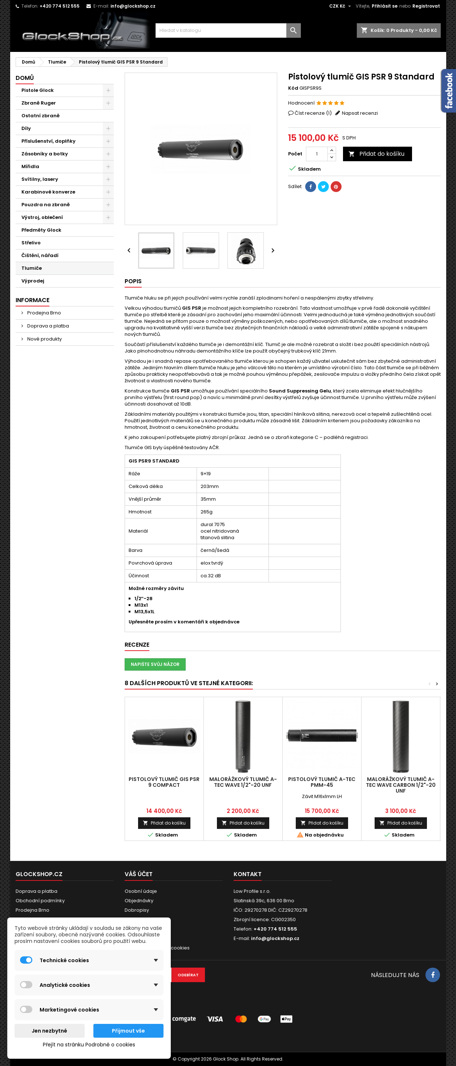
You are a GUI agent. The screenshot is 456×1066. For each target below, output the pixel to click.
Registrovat (426, 6)
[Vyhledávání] (228, 30)
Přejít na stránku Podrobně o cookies (89, 1044)
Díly (26, 128)
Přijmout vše (128, 1030)
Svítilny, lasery (39, 179)
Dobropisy (137, 910)
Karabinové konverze (48, 191)
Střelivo (31, 242)
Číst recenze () (313, 113)
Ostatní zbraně (40, 115)
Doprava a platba (47, 325)
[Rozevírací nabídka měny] (341, 6)
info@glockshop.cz (133, 6)
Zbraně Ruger (38, 102)
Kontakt (248, 874)
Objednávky (139, 900)
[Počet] (317, 154)
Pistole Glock (37, 90)
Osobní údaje (141, 891)
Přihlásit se (385, 6)
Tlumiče (31, 268)
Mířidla (30, 166)
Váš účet (139, 874)
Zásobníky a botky (44, 153)
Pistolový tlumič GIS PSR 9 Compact (164, 782)
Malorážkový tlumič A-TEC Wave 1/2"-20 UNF (243, 782)
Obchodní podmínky (40, 900)
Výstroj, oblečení (42, 217)
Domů (25, 78)
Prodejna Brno (43, 312)
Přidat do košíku (376, 154)
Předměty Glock (41, 230)
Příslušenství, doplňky (48, 141)
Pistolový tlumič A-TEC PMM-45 (321, 782)
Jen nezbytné (49, 1030)
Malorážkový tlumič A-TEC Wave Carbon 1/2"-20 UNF (401, 785)
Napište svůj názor (155, 664)
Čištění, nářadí (39, 255)
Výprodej (32, 280)
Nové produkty (44, 338)
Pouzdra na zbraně (45, 204)
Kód (293, 88)
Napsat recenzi (360, 113)
